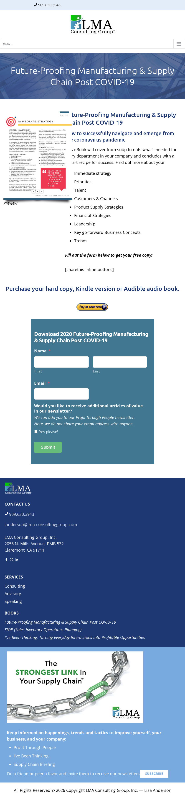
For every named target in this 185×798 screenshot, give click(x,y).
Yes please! (48, 431)
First (38, 371)
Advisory (13, 593)
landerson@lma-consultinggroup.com (41, 524)
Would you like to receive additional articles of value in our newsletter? (88, 408)
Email (42, 383)
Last (96, 371)
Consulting (15, 586)
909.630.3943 (49, 5)
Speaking (13, 601)
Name (42, 351)
